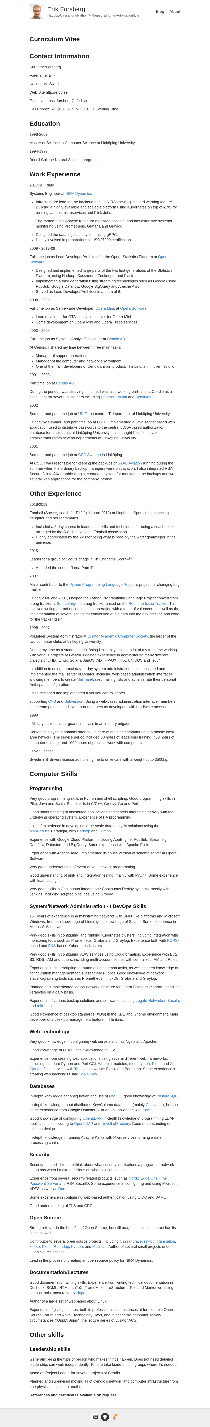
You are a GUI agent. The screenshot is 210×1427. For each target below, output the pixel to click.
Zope (174, 1064)
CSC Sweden (89, 455)
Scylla (148, 1110)
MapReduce (40, 831)
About (175, 11)
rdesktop (147, 1241)
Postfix (138, 433)
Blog (160, 11)
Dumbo (105, 831)
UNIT (82, 414)
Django (35, 1069)
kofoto (35, 1247)
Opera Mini (104, 308)
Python (77, 1247)
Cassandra (155, 1105)
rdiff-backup (47, 1006)
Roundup (61, 1247)
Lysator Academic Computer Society (117, 636)
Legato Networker (150, 1001)
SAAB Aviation (130, 463)
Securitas (143, 397)
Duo (61, 1189)
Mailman (84, 679)
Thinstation (166, 1241)
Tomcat (80, 1069)
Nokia (122, 397)
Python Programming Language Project (102, 584)
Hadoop (83, 831)
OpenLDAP (92, 1118)
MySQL (115, 1096)
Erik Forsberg (66, 9)
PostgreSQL (166, 1096)
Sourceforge (67, 604)
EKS (52, 946)
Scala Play (88, 1074)
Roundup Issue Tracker (147, 604)
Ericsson (108, 397)
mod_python (139, 1064)
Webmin (105, 1064)
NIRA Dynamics (78, 193)
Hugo (80, 1293)
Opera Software (133, 308)
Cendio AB (116, 339)
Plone (157, 1064)
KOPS (172, 940)
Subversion (73, 701)
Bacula (173, 1001)
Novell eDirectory (115, 1124)
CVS (52, 701)
